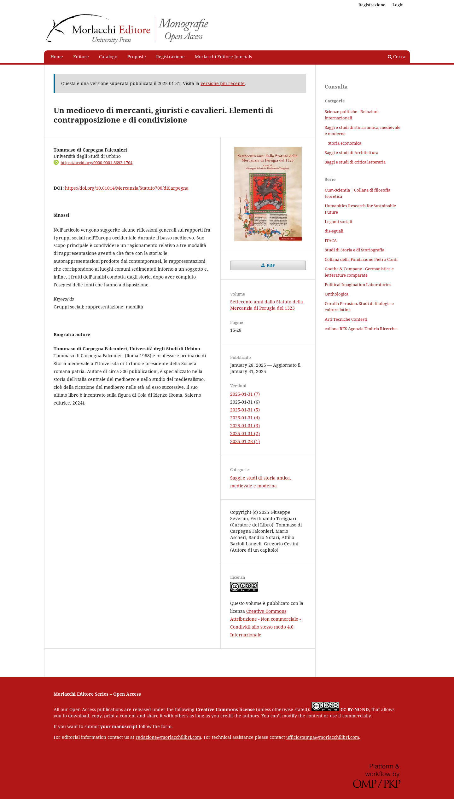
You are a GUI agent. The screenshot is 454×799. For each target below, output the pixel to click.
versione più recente (223, 83)
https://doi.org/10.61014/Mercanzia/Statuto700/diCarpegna (127, 188)
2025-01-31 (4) (245, 418)
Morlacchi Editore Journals (223, 57)
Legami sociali (338, 221)
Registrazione (170, 57)
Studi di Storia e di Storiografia (354, 250)
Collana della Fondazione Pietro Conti (361, 259)
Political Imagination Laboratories (358, 284)
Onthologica (336, 294)
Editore (81, 57)
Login (398, 5)
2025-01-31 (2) (245, 433)
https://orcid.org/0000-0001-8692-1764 (96, 162)
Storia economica (344, 143)
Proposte (136, 57)
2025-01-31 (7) (245, 394)
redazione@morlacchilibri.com (168, 737)
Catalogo (108, 57)
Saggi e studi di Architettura (351, 152)
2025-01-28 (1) (245, 441)
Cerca (396, 57)
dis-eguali (334, 231)
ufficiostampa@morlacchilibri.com (322, 737)
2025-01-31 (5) (245, 410)
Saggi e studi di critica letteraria (355, 162)
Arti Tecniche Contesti (346, 319)
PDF (270, 265)
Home (56, 57)
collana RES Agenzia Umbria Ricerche (361, 328)
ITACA (331, 240)
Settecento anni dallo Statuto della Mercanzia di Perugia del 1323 (266, 305)
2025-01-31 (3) (245, 425)
